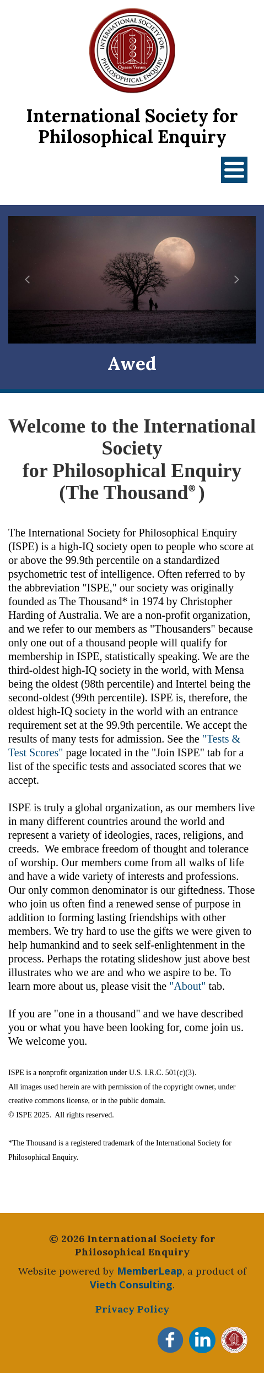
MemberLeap (149, 1270)
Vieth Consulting (131, 1284)
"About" (187, 986)
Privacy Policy (132, 1309)
